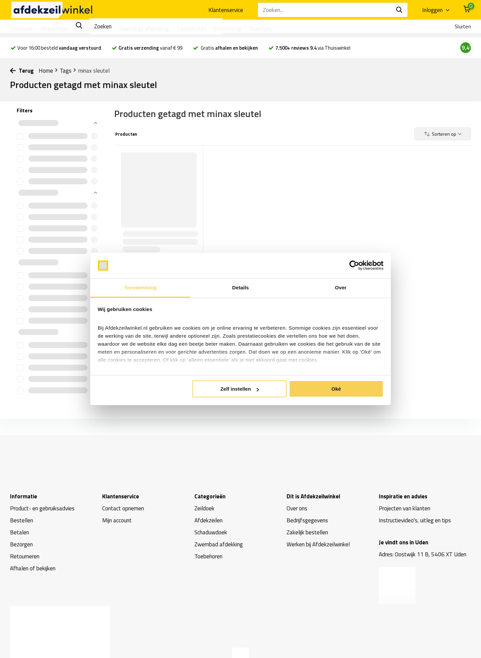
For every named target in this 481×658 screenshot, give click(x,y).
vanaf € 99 (150, 48)
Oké (336, 389)
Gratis (229, 48)
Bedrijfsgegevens (307, 520)
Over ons (297, 508)
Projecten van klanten (404, 508)
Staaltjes (260, 28)
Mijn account (117, 520)
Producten (125, 134)
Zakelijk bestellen (307, 532)
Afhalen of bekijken (32, 568)
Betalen (19, 532)
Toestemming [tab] (140, 287)
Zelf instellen (239, 389)
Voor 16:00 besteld (56, 48)
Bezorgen (21, 544)
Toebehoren (191, 28)
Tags (68, 70)
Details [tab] (240, 287)
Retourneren (24, 556)
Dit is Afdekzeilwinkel (313, 496)
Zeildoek (22, 28)
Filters (24, 110)
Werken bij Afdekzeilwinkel (318, 544)
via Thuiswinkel (312, 48)
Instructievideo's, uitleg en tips (415, 520)
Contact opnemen (123, 508)
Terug (22, 70)
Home (48, 70)
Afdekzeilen (54, 28)
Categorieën (209, 496)
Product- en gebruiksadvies (42, 508)
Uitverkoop (228, 28)
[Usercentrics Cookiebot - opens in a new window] (354, 266)
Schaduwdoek (94, 28)
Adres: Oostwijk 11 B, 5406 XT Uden (422, 554)
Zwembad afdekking (144, 28)
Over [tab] (341, 287)
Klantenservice (225, 10)
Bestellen (21, 520)
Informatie (23, 496)
